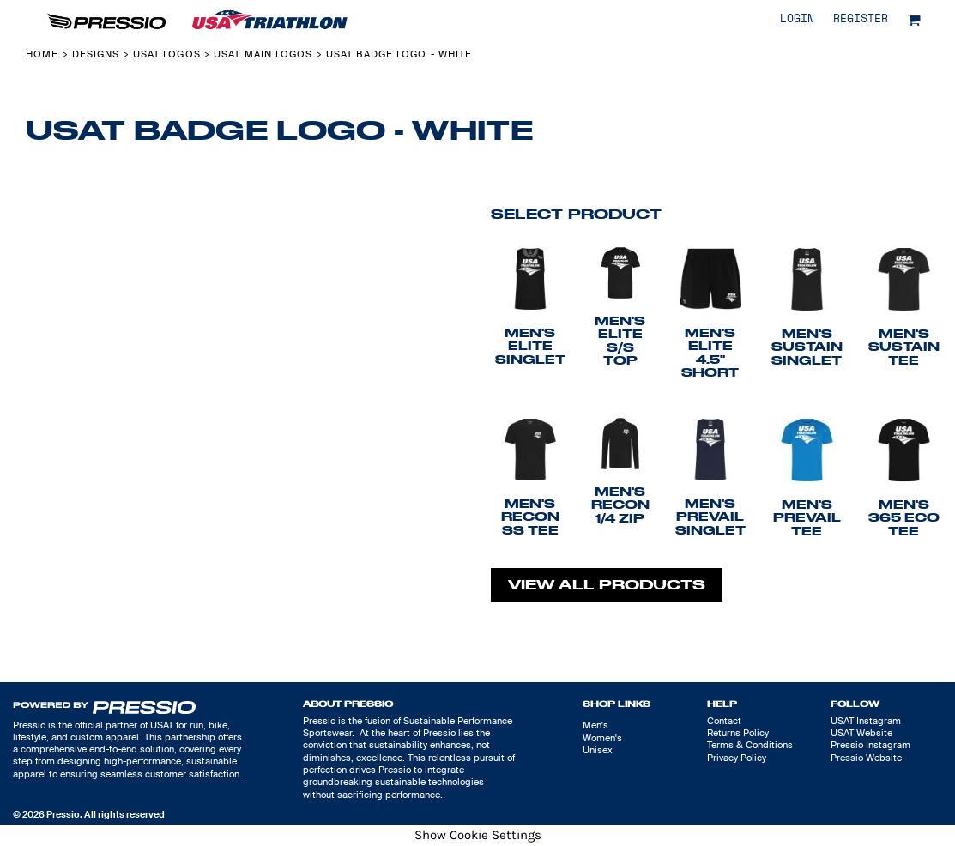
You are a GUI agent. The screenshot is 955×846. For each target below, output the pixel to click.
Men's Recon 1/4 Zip (620, 505)
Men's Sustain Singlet (807, 347)
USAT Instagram (866, 721)
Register (860, 19)
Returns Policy (738, 733)
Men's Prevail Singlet (710, 517)
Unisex (598, 750)
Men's (595, 725)
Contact (724, 721)
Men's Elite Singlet (530, 346)
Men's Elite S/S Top (620, 340)
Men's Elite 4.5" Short (710, 352)
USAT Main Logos (263, 54)
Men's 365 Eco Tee (904, 518)
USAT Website (861, 733)
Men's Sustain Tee (904, 347)
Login (797, 19)
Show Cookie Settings (477, 835)
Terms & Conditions (750, 745)
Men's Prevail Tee (807, 518)
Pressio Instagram (870, 745)
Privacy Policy (736, 758)
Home (42, 54)
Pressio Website (866, 758)
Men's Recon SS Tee (530, 517)
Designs (96, 54)
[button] (914, 20)
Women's (602, 738)
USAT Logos (167, 54)
